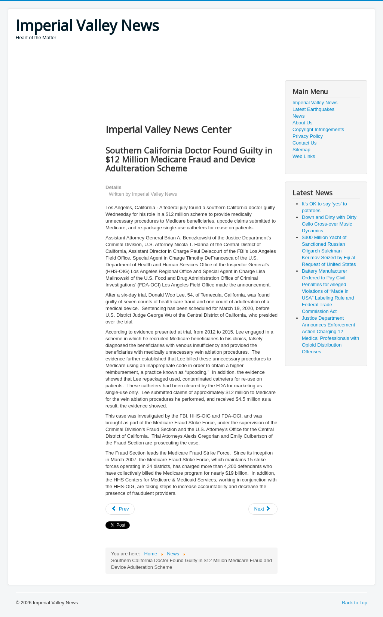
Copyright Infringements (318, 129)
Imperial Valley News (314, 102)
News (298, 116)
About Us (302, 122)
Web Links (303, 156)
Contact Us (304, 143)
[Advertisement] (152, 61)
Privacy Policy (307, 136)
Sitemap (301, 149)
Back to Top (354, 602)
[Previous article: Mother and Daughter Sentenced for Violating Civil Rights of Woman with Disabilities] (120, 509)
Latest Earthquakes (313, 109)
